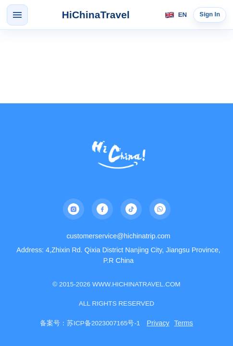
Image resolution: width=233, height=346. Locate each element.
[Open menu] (17, 14)
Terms (183, 323)
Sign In (209, 14)
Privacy (158, 323)
